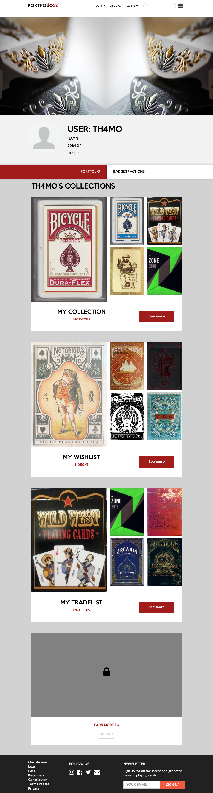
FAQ (31, 771)
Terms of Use (38, 784)
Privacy (33, 788)
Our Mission (37, 762)
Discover (116, 5)
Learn (32, 766)
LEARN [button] (132, 5)
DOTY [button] (100, 5)
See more (157, 316)
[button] (180, 6)
